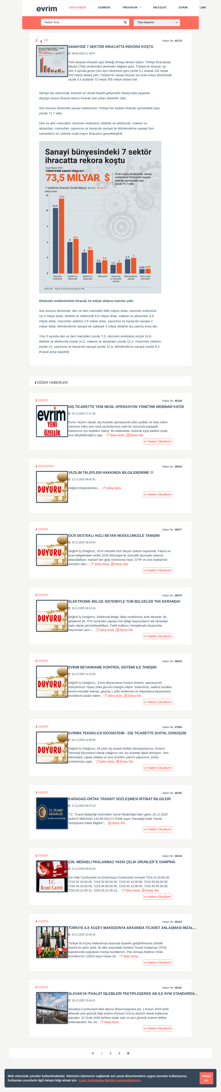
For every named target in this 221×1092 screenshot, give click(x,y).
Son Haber (77, 7)
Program (130, 7)
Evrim (183, 7)
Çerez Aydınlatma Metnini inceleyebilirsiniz (109, 1080)
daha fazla (115, 435)
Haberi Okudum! (157, 441)
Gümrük (104, 7)
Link (203, 7)
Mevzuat (160, 7)
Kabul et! (206, 1078)
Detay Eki (135, 435)
